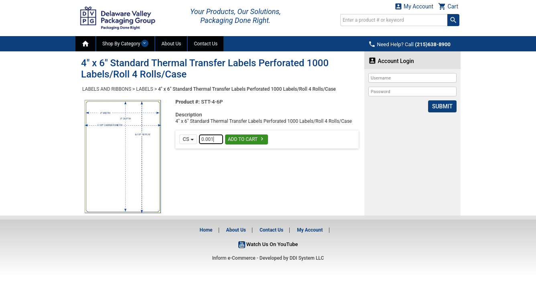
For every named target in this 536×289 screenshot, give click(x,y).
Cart (448, 6)
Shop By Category (125, 43)
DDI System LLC (307, 258)
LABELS (144, 89)
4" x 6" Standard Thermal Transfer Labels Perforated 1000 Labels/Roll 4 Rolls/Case (247, 89)
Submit (442, 106)
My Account (414, 6)
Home (205, 230)
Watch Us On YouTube (268, 244)
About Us (171, 44)
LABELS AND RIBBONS (106, 89)
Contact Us (205, 44)
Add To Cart (246, 139)
